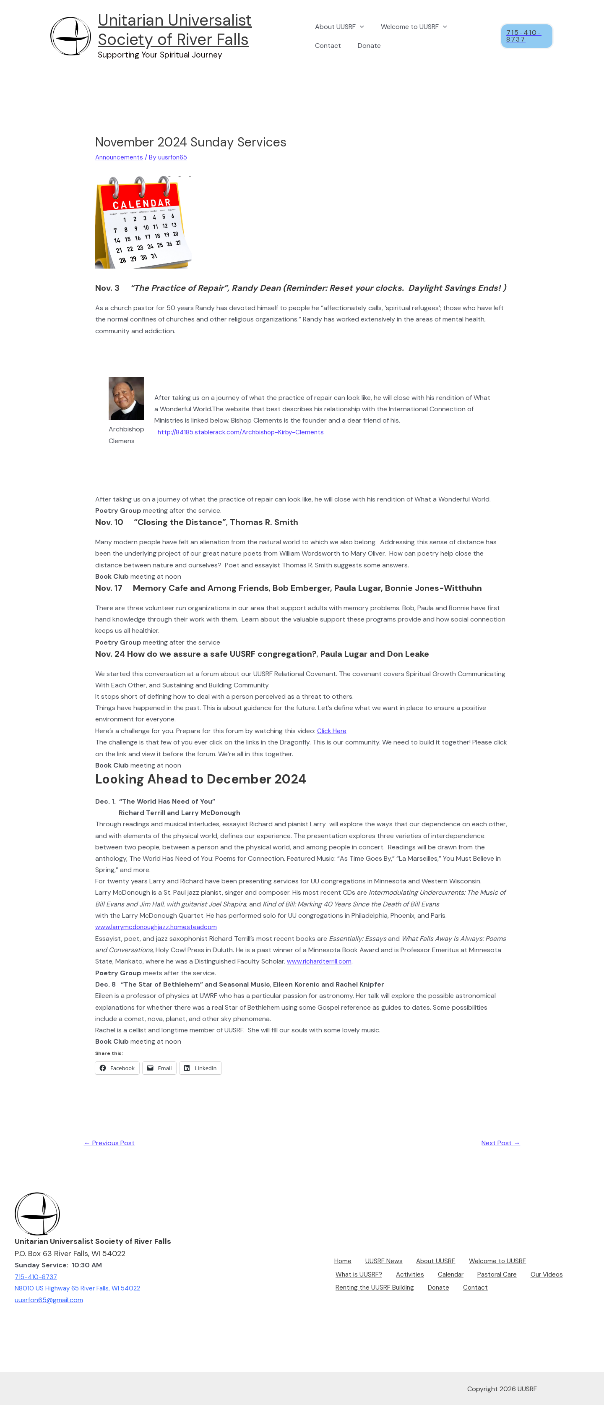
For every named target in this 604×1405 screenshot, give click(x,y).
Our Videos (477, 1275)
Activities (347, 1275)
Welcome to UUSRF (411, 26)
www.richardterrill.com (321, 960)
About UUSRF (339, 26)
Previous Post (111, 1142)
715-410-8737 (37, 1276)
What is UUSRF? (545, 1263)
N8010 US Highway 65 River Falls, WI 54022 (80, 1287)
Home (338, 1263)
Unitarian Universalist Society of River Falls (175, 30)
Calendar (384, 1275)
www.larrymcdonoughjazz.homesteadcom (159, 926)
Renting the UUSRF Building (373, 1286)
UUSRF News (375, 1263)
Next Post (499, 1142)
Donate (366, 45)
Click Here (332, 730)
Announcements (120, 157)
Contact (328, 45)
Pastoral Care (429, 1275)
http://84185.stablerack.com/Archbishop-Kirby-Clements (245, 431)
